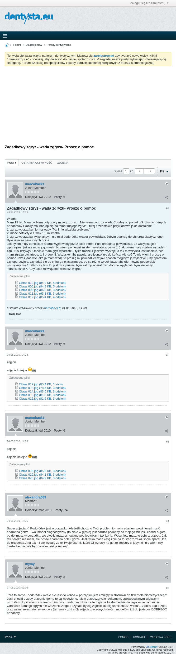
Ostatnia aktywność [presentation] (36, 162)
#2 (167, 355)
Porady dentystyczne (59, 44)
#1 (167, 208)
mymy (30, 564)
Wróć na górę (160, 637)
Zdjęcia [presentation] (62, 162)
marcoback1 (35, 184)
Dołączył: (31, 197)
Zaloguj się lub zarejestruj (149, 3)
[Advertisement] (88, 105)
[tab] (12, 162)
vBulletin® (152, 646)
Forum (17, 44)
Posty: (58, 197)
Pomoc (123, 637)
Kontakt (139, 637)
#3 (167, 441)
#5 (167, 588)
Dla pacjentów (34, 44)
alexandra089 (35, 497)
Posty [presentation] (11, 162)
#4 (167, 521)
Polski (10, 637)
